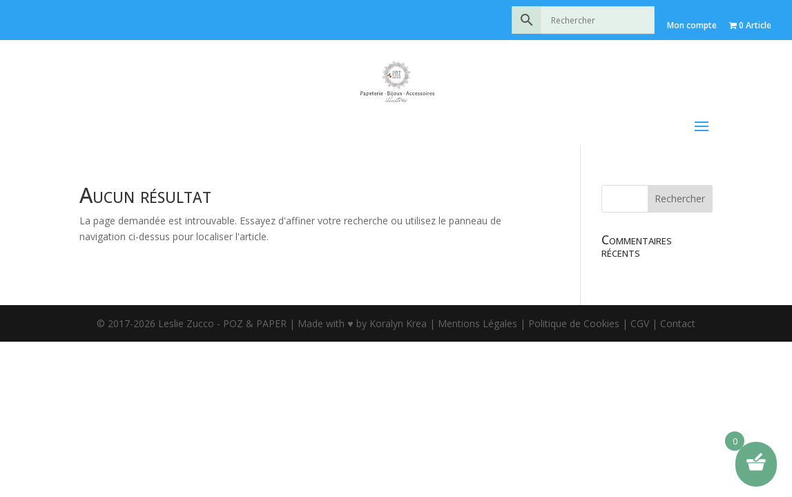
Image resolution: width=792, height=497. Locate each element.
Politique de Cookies (573, 309)
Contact (677, 309)
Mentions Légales (477, 309)
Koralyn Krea (399, 309)
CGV (639, 309)
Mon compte (692, 25)
